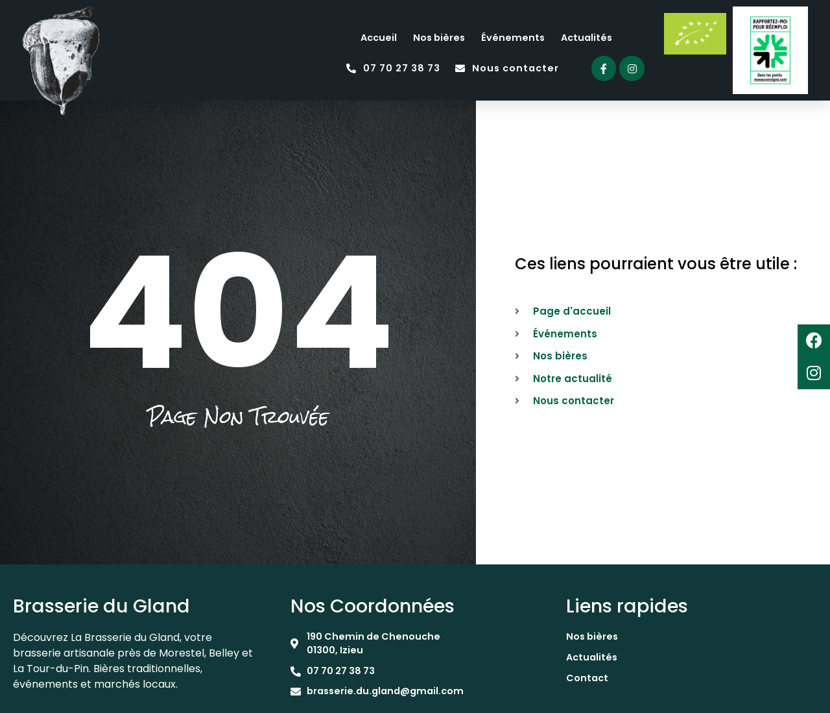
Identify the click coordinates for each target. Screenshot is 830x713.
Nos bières (439, 37)
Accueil (379, 37)
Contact (587, 677)
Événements (513, 37)
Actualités (586, 37)
